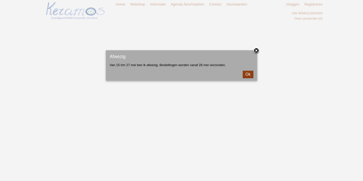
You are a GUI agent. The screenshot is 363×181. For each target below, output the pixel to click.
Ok (248, 74)
